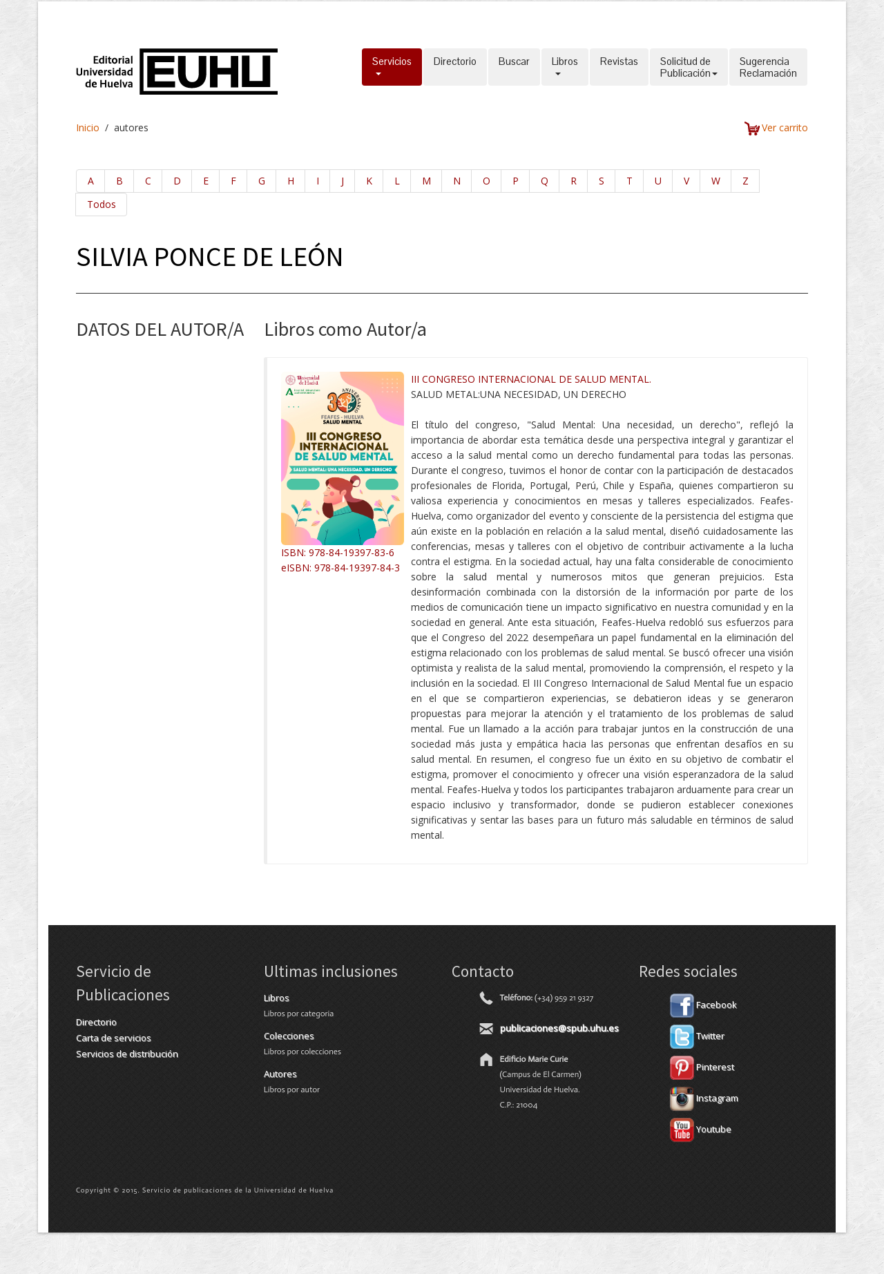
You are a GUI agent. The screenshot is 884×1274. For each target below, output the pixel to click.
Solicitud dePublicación (689, 67)
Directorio (455, 67)
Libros (565, 67)
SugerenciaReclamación (768, 67)
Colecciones (289, 1035)
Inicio (87, 127)
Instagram (704, 1098)
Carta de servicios (113, 1037)
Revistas (619, 67)
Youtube (700, 1129)
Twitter (697, 1035)
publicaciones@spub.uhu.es (559, 1028)
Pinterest (702, 1067)
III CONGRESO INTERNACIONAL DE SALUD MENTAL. (531, 379)
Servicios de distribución (127, 1053)
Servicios (392, 67)
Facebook (703, 1004)
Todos (101, 204)
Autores (280, 1073)
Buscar (514, 67)
